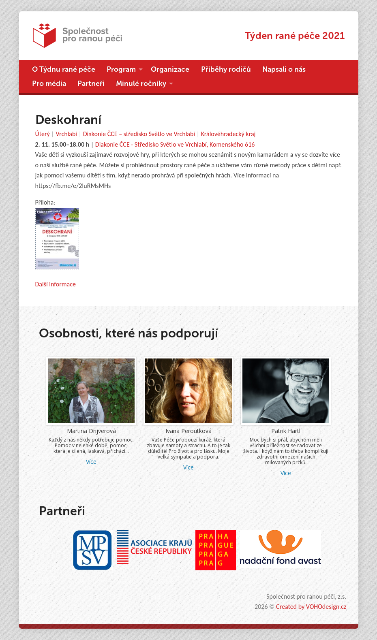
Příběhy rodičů (226, 69)
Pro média (49, 83)
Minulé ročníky (141, 83)
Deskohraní (68, 119)
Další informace (55, 284)
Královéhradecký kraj (228, 134)
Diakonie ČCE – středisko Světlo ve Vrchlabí (139, 134)
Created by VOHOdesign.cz (311, 606)
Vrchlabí (66, 134)
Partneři (91, 83)
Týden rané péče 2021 (295, 35)
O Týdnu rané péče (63, 69)
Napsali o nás (284, 69)
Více (91, 461)
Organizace (170, 69)
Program (121, 69)
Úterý (42, 134)
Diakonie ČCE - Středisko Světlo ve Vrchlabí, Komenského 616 (175, 144)
